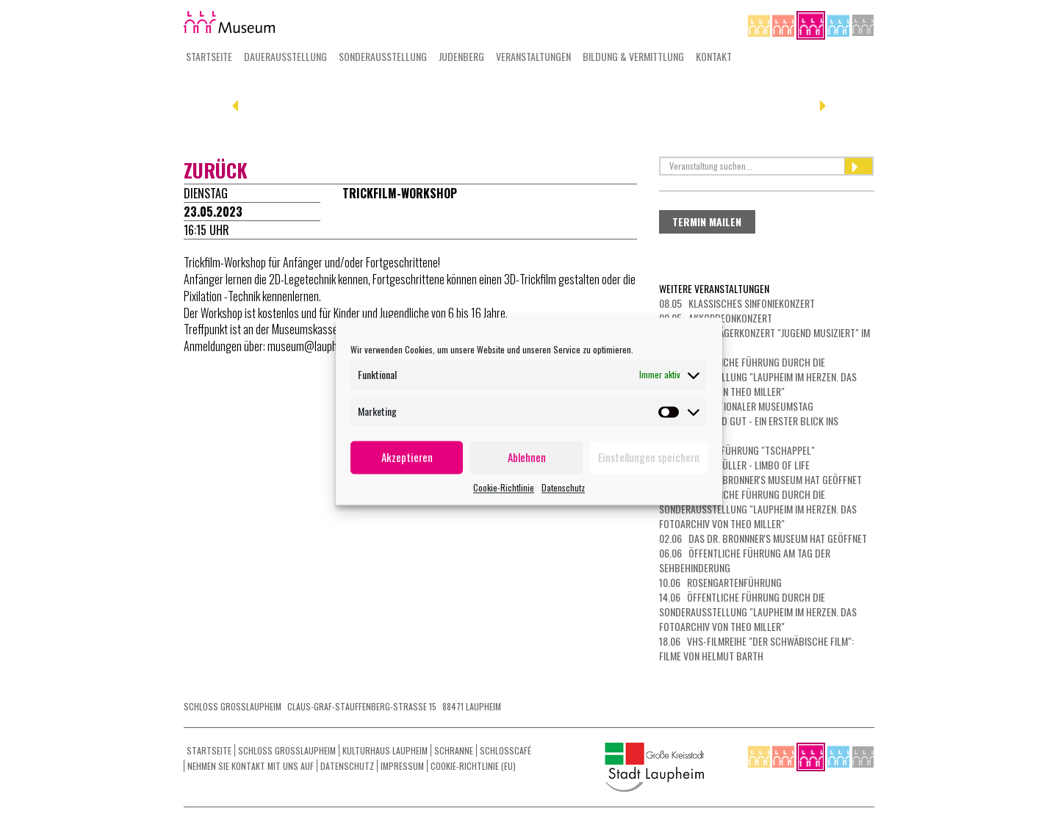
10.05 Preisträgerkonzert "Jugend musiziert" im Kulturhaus (764, 340)
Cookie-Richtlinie (503, 487)
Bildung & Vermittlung (633, 56)
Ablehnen (527, 457)
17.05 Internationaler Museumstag (736, 406)
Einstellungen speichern (648, 457)
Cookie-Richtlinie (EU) (473, 766)
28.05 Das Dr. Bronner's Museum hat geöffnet (760, 479)
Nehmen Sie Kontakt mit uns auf (250, 766)
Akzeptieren (407, 457)
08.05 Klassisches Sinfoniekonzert (737, 303)
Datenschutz (563, 487)
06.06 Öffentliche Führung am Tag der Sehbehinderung (744, 560)
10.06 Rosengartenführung (720, 582)
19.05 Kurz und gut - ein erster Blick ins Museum (748, 428)
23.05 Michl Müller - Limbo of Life (734, 464)
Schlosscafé (505, 750)
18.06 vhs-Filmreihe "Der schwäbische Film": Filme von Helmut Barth (756, 648)
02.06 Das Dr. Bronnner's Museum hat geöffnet (763, 538)
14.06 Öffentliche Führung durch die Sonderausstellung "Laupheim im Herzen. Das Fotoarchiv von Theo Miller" (758, 611)
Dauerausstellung (285, 56)
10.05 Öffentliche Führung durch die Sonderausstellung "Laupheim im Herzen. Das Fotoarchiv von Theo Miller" (758, 376)
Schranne (453, 750)
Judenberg (461, 56)
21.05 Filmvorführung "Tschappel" (737, 450)
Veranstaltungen (533, 56)
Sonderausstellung (383, 56)
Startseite (209, 56)
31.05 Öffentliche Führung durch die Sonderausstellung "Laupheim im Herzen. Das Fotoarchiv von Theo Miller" (758, 508)
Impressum (402, 766)
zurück (216, 170)
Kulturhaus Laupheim (385, 750)
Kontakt (714, 56)
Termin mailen (706, 221)
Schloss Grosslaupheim (287, 750)
